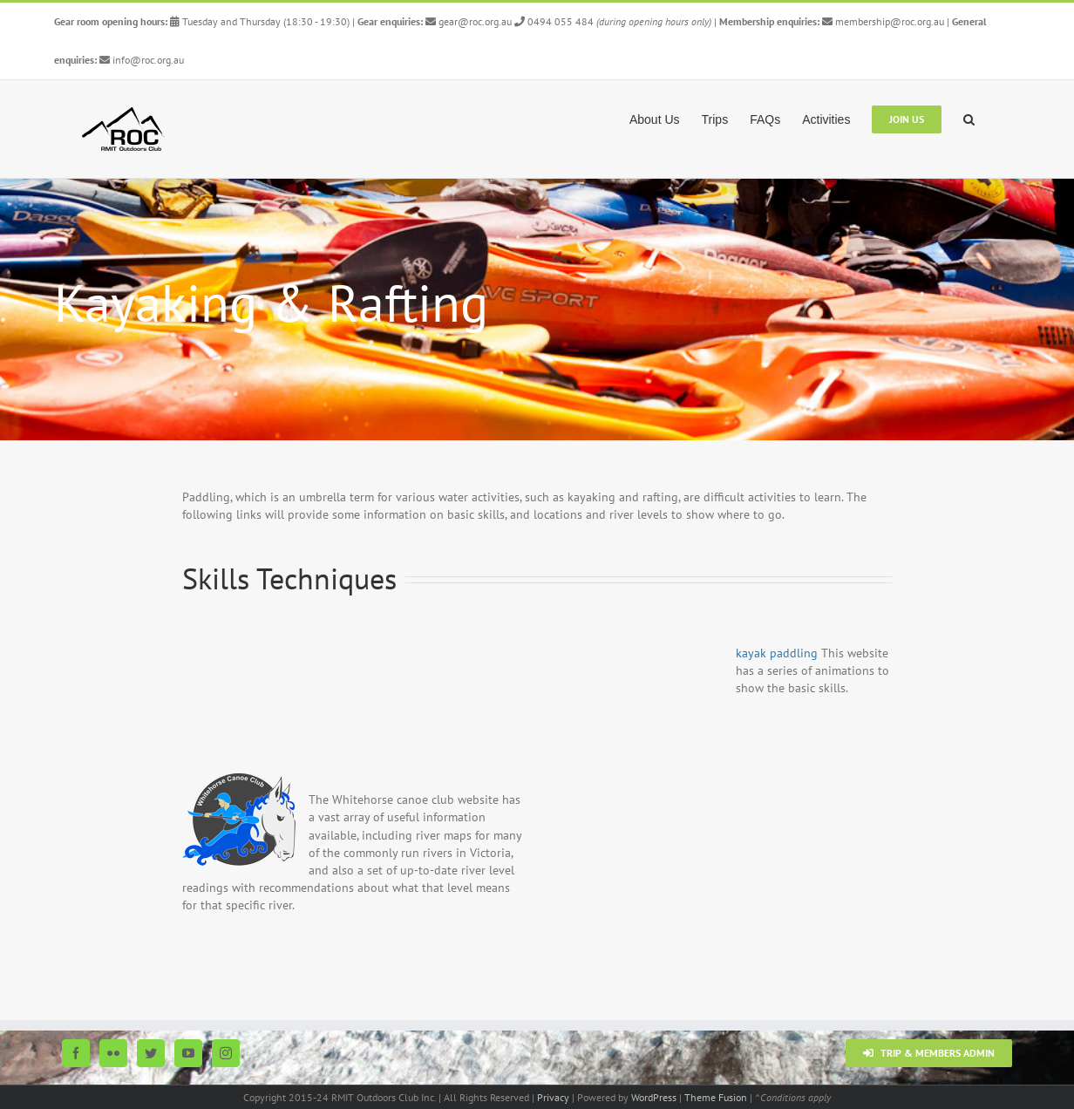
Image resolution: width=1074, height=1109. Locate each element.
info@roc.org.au (141, 59)
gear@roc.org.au (468, 21)
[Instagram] (226, 1053)
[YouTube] (188, 1053)
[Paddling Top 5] (537, 309)
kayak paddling (777, 653)
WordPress (653, 1097)
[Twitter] (151, 1053)
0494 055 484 (554, 21)
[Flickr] (113, 1053)
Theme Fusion (715, 1097)
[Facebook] (76, 1053)
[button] (969, 117)
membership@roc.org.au (884, 21)
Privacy (553, 1097)
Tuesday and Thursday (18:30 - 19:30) (260, 21)
